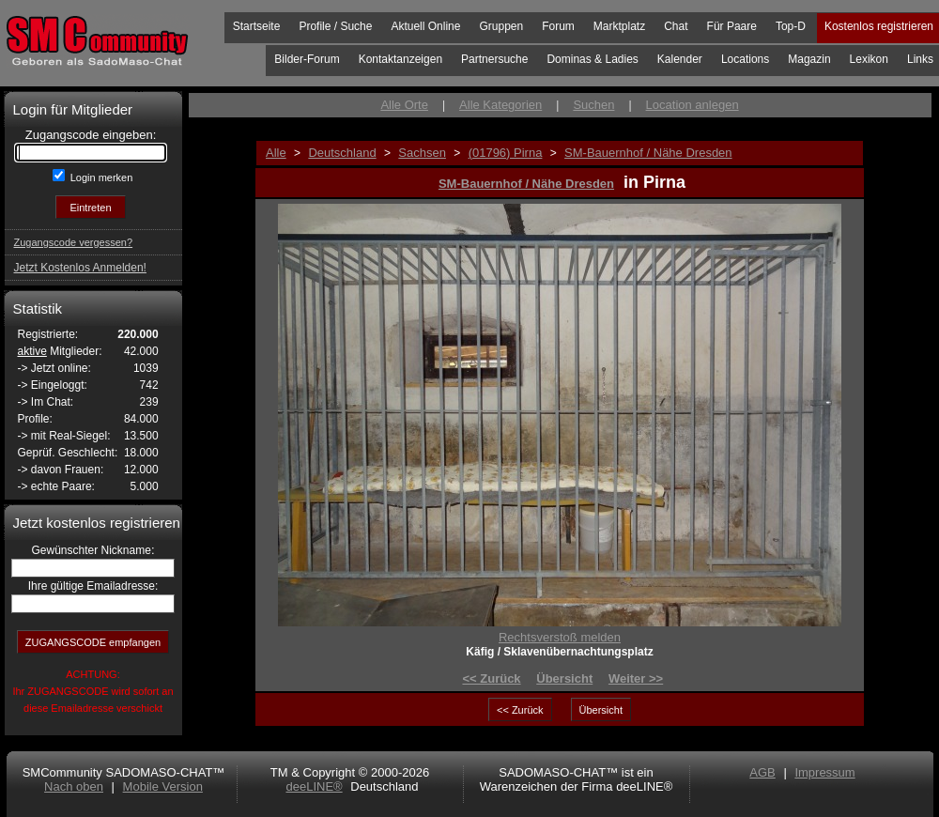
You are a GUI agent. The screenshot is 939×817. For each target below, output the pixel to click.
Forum (558, 26)
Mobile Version (163, 786)
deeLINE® (313, 786)
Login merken (100, 177)
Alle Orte (404, 105)
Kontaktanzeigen (400, 59)
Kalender (679, 59)
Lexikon (869, 59)
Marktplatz (619, 26)
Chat (675, 26)
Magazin (809, 59)
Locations (745, 59)
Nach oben (73, 786)
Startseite (257, 26)
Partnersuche (494, 59)
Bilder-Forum (306, 59)
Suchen (593, 105)
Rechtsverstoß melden (560, 637)
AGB (762, 772)
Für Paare (732, 26)
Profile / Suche (335, 26)
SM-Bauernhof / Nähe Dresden (526, 184)
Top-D (791, 26)
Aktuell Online (425, 26)
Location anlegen (692, 105)
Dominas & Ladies (592, 59)
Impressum (824, 772)
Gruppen (501, 26)
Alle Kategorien (500, 105)
